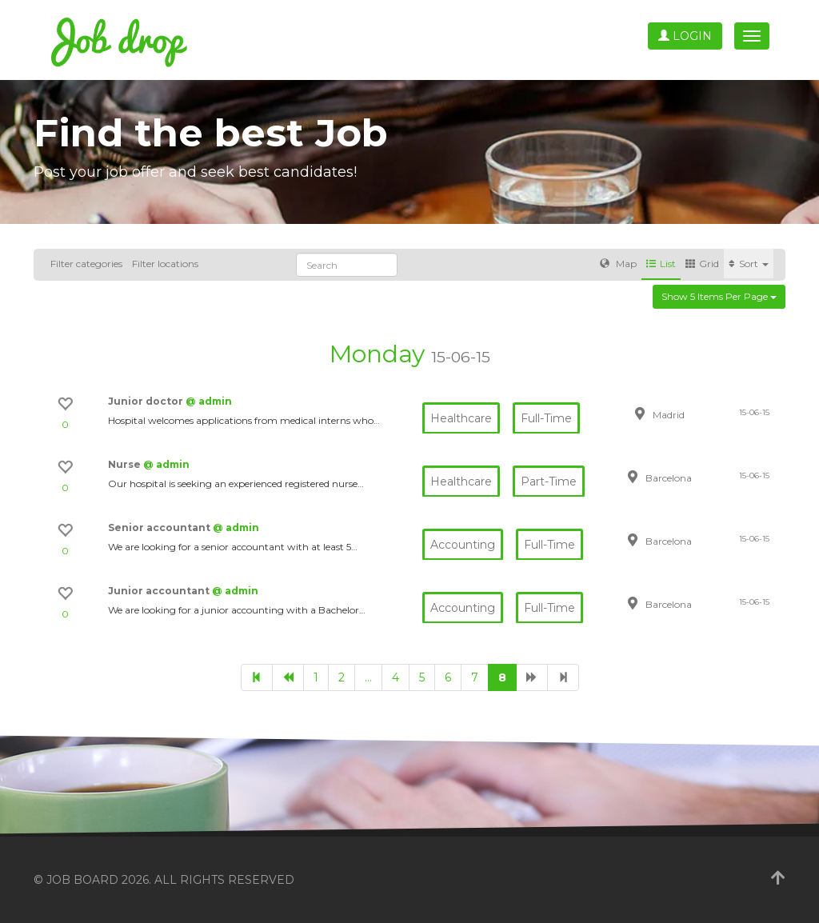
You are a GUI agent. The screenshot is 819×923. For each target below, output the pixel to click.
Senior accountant (160, 527)
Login (685, 36)
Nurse (125, 464)
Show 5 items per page (719, 296)
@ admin (209, 401)
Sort (749, 264)
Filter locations (165, 264)
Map (618, 264)
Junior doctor (147, 401)
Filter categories (86, 264)
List (661, 264)
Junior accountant (160, 591)
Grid (702, 264)
